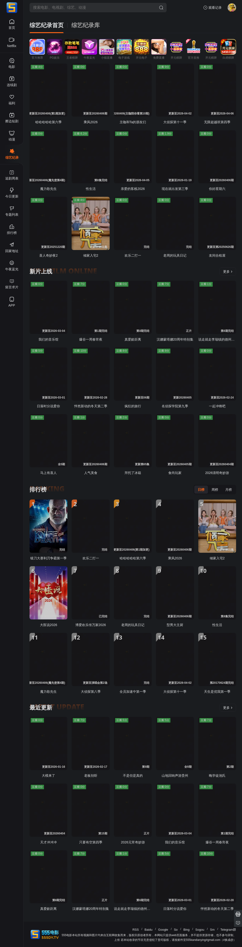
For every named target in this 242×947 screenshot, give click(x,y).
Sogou (199, 929)
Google (163, 929)
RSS (135, 929)
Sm (212, 929)
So (176, 929)
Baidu (148, 929)
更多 (228, 271)
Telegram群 (228, 929)
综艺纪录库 (85, 25)
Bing (186, 929)
